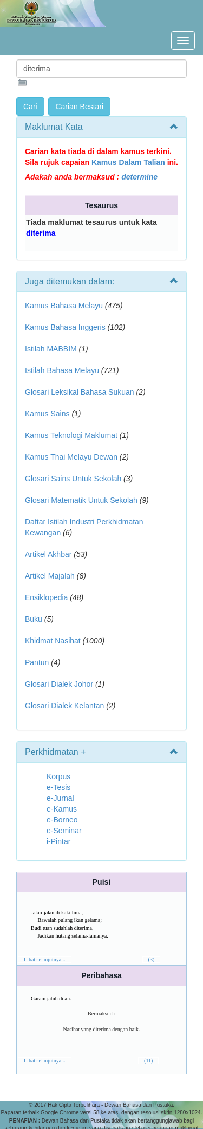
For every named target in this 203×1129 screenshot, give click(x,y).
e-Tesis (58, 787)
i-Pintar (58, 841)
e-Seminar (64, 830)
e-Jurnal (60, 798)
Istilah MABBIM (51, 348)
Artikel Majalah (50, 576)
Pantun (37, 662)
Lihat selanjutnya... (45, 959)
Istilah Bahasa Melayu (62, 370)
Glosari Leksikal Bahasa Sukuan (79, 392)
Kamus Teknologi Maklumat (71, 435)
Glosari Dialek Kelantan (64, 705)
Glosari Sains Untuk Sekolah (73, 478)
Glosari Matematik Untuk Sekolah (81, 500)
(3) (151, 959)
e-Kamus (62, 809)
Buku (33, 619)
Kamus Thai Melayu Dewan (71, 457)
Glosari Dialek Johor (59, 684)
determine (139, 176)
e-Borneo (62, 819)
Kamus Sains (47, 413)
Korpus (58, 776)
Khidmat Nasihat (53, 640)
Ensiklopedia (46, 597)
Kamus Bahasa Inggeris (65, 327)
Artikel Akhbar (48, 554)
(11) (148, 1061)
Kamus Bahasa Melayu (65, 305)
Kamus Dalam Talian (128, 162)
